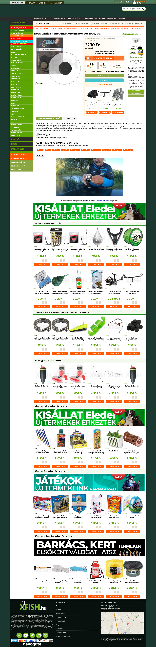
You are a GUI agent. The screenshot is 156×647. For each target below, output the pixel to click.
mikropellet (74, 150)
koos (40, 150)
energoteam (96, 150)
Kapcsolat (111, 19)
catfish (56, 150)
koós (48, 150)
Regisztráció (59, 628)
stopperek (106, 150)
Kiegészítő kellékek (96, 38)
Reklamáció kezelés (61, 632)
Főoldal (58, 606)
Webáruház (38, 19)
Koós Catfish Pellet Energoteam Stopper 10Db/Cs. (128, 23)
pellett (64, 150)
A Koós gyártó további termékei (48, 360)
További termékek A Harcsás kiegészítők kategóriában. (62, 312)
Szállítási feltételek (61, 617)
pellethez (85, 150)
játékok (42, 3)
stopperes (117, 150)
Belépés (58, 625)
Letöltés (121, 19)
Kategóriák (68, 23)
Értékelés (70, 119)
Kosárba (91, 112)
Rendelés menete (60, 613)
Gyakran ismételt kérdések (63, 636)
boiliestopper (128, 150)
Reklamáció (100, 19)
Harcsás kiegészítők (109, 38)
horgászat (17, 2)
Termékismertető (49, 118)
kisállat (31, 3)
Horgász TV (72, 19)
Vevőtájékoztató (86, 19)
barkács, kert (56, 3)
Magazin (48, 19)
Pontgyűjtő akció (60, 621)
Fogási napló (59, 19)
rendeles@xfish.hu (109, 607)
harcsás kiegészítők (103, 200)
